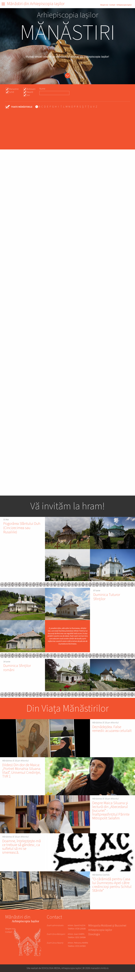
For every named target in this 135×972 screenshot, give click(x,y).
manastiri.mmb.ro (99, 968)
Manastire (14, 89)
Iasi (28, 95)
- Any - (19, 107)
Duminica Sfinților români (17, 668)
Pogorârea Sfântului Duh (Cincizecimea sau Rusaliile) (21, 528)
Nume (42, 89)
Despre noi (104, 5)
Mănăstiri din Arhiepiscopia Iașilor (36, 4)
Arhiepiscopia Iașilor (124, 5)
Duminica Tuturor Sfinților (106, 597)
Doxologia (94, 934)
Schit (11, 92)
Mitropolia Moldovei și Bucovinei (107, 926)
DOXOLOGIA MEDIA (51, 968)
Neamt (30, 92)
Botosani (31, 89)
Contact (112, 5)
